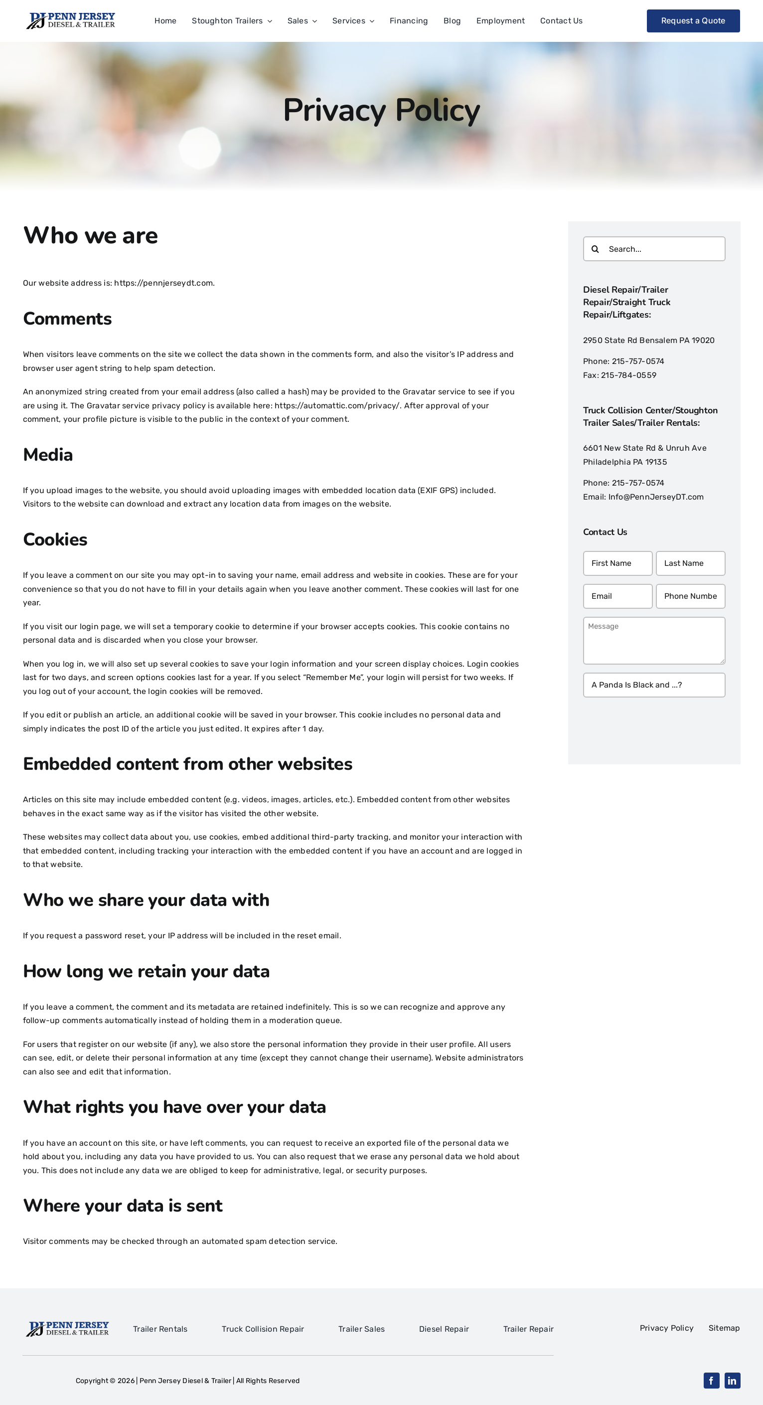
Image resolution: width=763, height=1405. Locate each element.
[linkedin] (733, 1381)
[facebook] (712, 1381)
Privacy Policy (674, 1328)
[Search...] (654, 248)
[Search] (595, 248)
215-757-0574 (638, 361)
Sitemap (725, 1328)
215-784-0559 (628, 375)
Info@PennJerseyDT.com (656, 497)
